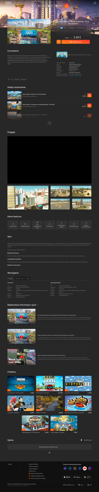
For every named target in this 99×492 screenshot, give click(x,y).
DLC (12, 79)
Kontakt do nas (32, 471)
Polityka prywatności (33, 466)
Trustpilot (9, 464)
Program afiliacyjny (33, 468)
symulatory (17, 79)
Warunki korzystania (33, 464)
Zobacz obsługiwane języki (75, 64)
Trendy (37, 1)
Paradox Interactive (73, 69)
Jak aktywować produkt (74, 66)
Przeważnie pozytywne (74, 75)
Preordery (43, 1)
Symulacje (71, 72)
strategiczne (23, 79)
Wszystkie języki (86, 440)
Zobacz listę (71, 62)
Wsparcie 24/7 (59, 1)
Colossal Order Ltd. (73, 67)
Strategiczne (77, 72)
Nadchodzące (51, 1)
